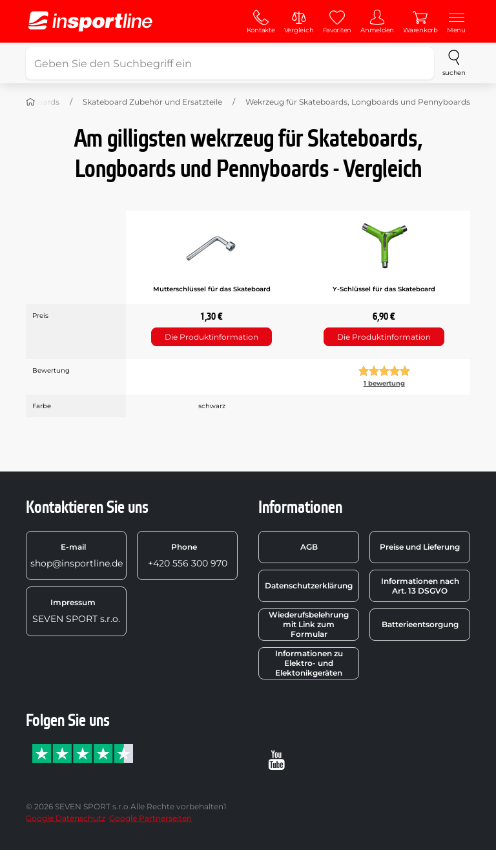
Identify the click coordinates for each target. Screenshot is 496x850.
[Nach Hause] (30, 102)
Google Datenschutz (65, 818)
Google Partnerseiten (150, 818)
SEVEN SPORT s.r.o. (76, 611)
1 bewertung (384, 383)
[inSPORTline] (90, 21)
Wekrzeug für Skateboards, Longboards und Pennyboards (357, 102)
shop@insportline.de (76, 555)
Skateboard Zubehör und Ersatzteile (152, 102)
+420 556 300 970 (187, 555)
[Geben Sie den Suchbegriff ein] (230, 63)
